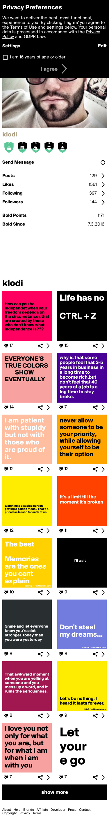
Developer (58, 810)
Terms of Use (23, 27)
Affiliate (42, 810)
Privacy (24, 813)
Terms (37, 813)
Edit (102, 46)
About (6, 810)
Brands (28, 810)
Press (72, 810)
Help (17, 810)
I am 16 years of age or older (37, 57)
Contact (85, 810)
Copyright (9, 813)
